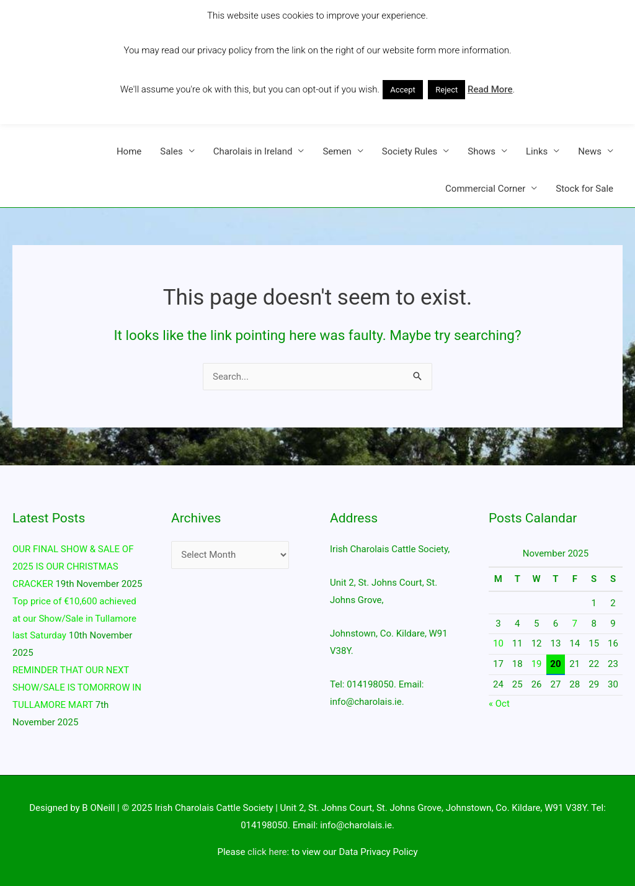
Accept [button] (402, 89)
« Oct (499, 703)
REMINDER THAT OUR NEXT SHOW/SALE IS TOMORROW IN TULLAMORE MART (76, 687)
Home (129, 151)
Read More (490, 89)
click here (266, 851)
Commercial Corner (485, 188)
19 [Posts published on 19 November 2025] (536, 663)
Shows (481, 151)
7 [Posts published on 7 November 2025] (574, 623)
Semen (336, 151)
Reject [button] (446, 89)
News (590, 151)
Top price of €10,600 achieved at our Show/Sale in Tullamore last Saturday (74, 619)
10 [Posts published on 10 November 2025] (498, 643)
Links (537, 151)
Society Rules (410, 151)
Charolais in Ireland (253, 151)
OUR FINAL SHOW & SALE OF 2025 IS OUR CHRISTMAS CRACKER (72, 566)
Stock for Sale (584, 188)
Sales (171, 151)
